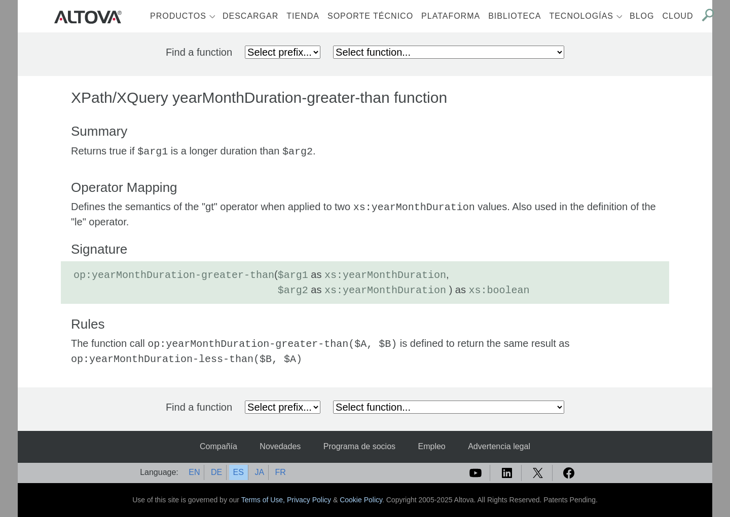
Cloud (677, 16)
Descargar (250, 16)
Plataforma (450, 16)
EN (194, 472)
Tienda (302, 16)
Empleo (431, 446)
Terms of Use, (264, 500)
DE (216, 472)
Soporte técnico (370, 16)
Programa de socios (359, 446)
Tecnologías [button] (581, 16)
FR (280, 472)
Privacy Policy (309, 500)
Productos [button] (178, 16)
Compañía (218, 446)
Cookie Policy (361, 500)
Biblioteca (514, 16)
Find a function (199, 52)
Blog (642, 16)
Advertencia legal (499, 446)
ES (238, 472)
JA (259, 472)
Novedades (280, 446)
